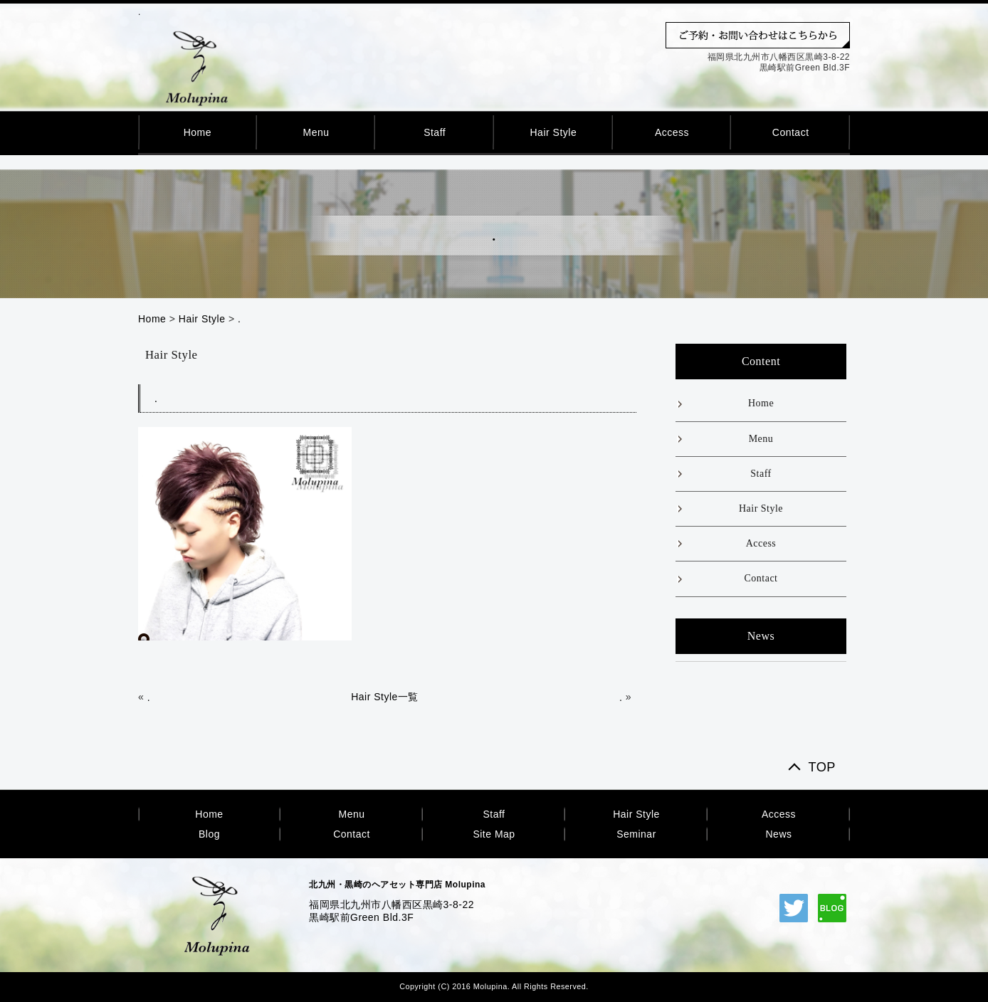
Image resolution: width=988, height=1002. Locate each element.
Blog (209, 834)
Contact (790, 132)
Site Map (494, 834)
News (778, 834)
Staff (435, 132)
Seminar (636, 834)
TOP (822, 767)
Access (672, 132)
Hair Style (553, 132)
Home (197, 132)
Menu (316, 132)
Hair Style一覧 (385, 696)
